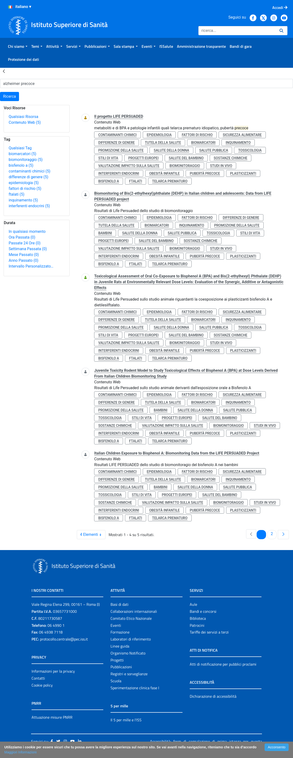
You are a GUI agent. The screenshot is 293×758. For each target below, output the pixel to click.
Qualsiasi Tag (20, 148)
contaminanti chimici (29, 171)
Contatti (38, 678)
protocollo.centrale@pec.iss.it (64, 639)
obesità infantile (164, 173)
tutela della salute (163, 143)
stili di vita (108, 158)
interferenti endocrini (29, 206)
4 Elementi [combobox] (92, 534)
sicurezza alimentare (242, 135)
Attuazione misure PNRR (52, 717)
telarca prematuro (170, 181)
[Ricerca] (237, 30)
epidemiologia (24, 182)
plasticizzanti (243, 173)
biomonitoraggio (26, 159)
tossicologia (249, 150)
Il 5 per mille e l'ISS (126, 720)
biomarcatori (22, 154)
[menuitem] (17, 46)
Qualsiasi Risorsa (23, 116)
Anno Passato (23, 260)
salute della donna (171, 150)
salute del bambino (186, 158)
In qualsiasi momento (27, 231)
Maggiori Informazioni (20, 752)
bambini (105, 233)
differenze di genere (28, 177)
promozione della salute (120, 150)
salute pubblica (213, 150)
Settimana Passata (28, 249)
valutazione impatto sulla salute (128, 166)
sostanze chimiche (230, 158)
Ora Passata (22, 237)
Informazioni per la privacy (53, 671)
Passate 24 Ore (24, 243)
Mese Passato (24, 254)
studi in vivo (221, 166)
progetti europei (143, 158)
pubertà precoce (205, 173)
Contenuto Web (25, 122)
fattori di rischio (25, 188)
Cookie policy (42, 685)
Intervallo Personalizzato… (31, 266)
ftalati (16, 194)
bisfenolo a (21, 165)
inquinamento (23, 200)
